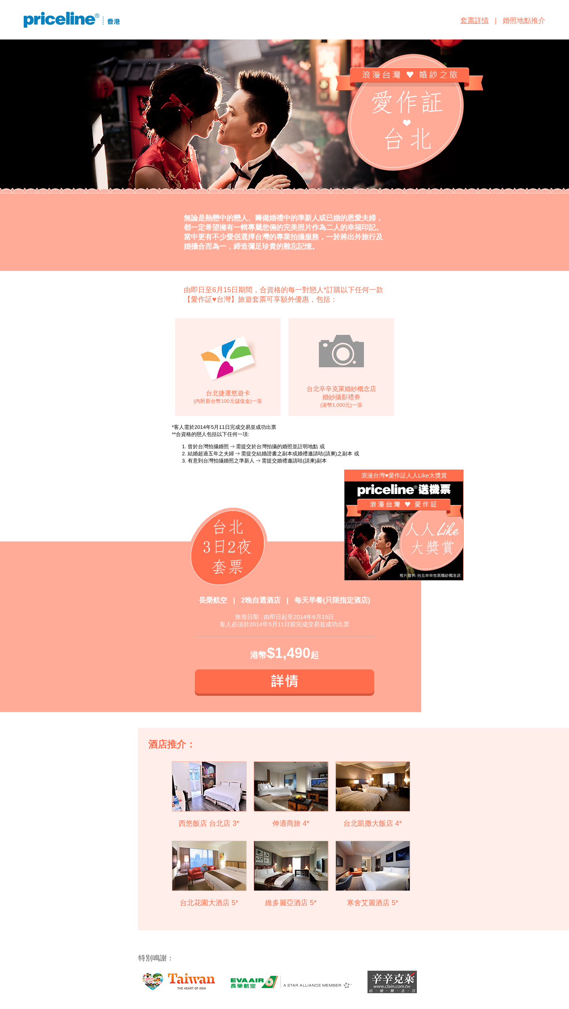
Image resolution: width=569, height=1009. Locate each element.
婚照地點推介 (524, 20)
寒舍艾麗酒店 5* (372, 903)
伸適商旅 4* (290, 823)
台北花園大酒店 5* (209, 903)
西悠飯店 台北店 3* (209, 823)
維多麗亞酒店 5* (291, 903)
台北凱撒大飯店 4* (372, 823)
